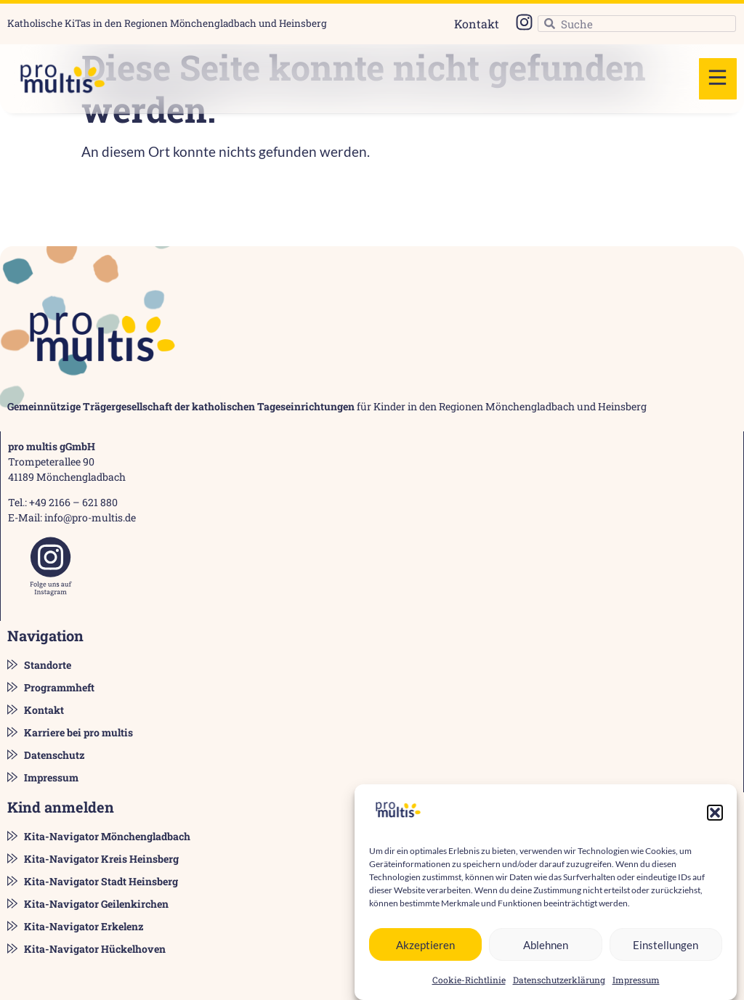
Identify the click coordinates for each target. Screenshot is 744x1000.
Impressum (636, 981)
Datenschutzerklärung (559, 981)
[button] (715, 814)
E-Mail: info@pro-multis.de (72, 517)
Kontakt (476, 23)
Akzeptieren (425, 945)
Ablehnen (545, 945)
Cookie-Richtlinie (469, 981)
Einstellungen (665, 945)
